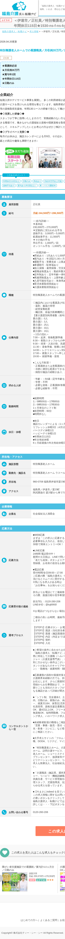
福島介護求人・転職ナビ (14, 31)
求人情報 (33, 31)
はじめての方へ (29, 920)
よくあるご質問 (48, 920)
